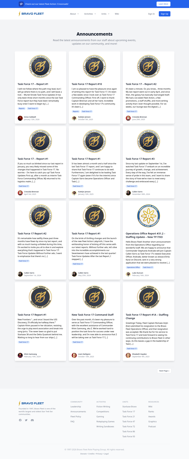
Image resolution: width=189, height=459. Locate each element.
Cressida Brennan (139, 117)
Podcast (152, 426)
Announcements (78, 411)
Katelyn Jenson (84, 117)
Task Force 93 (129, 436)
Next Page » (164, 371)
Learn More (163, 4)
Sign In (151, 13)
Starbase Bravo (130, 406)
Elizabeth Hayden (139, 354)
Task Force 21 (129, 416)
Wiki (117, 13)
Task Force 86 (129, 431)
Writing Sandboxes (105, 426)
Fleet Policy (76, 416)
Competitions (103, 411)
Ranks (151, 411)
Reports (22, 108)
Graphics (152, 421)
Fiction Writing (103, 406)
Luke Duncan (137, 273)
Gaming (100, 416)
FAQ (72, 421)
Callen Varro (137, 191)
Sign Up (164, 13)
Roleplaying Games (106, 421)
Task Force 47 (129, 421)
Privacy (99, 454)
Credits (91, 454)
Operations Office (133, 267)
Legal (106, 454)
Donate (83, 454)
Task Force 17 (32, 108)
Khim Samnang (30, 354)
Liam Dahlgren (84, 354)
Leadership (76, 406)
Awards (151, 416)
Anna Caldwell (30, 117)
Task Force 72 (129, 426)
